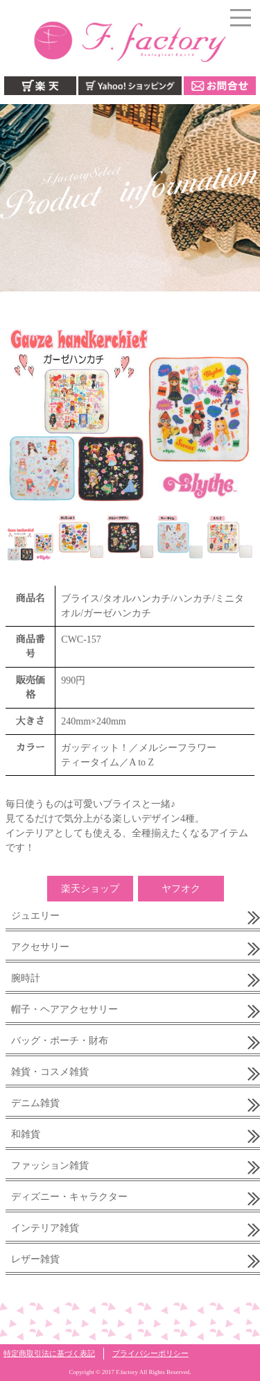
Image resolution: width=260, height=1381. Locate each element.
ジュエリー (35, 915)
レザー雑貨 (35, 1259)
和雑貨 (25, 1134)
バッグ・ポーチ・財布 (59, 1040)
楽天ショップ (90, 888)
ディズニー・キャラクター (69, 1197)
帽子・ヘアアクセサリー (64, 1009)
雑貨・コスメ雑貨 (50, 1072)
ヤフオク (181, 888)
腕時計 (25, 978)
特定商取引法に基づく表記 (49, 1353)
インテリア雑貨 (45, 1228)
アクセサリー (40, 947)
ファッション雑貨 (50, 1165)
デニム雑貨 (35, 1103)
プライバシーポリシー (150, 1353)
